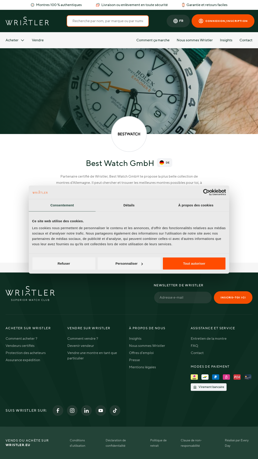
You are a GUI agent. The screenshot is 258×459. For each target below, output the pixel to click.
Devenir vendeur (80, 345)
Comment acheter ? (21, 338)
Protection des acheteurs (26, 352)
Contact (246, 40)
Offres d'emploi (141, 352)
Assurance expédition (23, 360)
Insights (226, 40)
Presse (134, 360)
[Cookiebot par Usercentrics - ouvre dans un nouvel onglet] (206, 192)
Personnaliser (129, 263)
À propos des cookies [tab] (195, 205)
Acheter (15, 40)
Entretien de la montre (209, 338)
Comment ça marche (153, 40)
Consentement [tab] (62, 205)
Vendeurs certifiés (20, 345)
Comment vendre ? (82, 338)
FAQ (194, 345)
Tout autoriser (194, 263)
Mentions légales (142, 367)
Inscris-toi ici (233, 297)
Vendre (38, 40)
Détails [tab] (129, 205)
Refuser (64, 263)
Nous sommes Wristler (195, 40)
